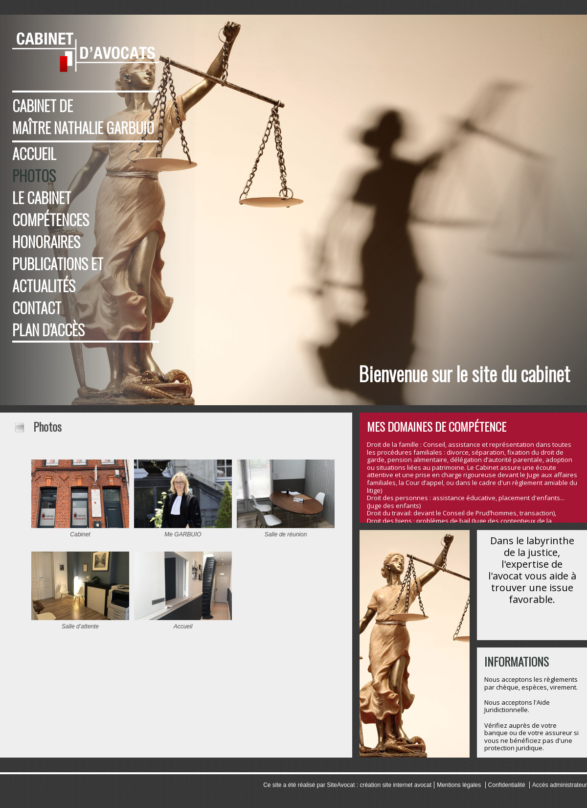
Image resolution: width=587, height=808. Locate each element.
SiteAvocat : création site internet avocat (379, 785)
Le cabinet (41, 197)
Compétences (50, 219)
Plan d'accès (48, 330)
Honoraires (46, 242)
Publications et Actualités (57, 275)
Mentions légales (459, 785)
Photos (34, 175)
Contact (36, 308)
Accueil (34, 153)
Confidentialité (506, 785)
